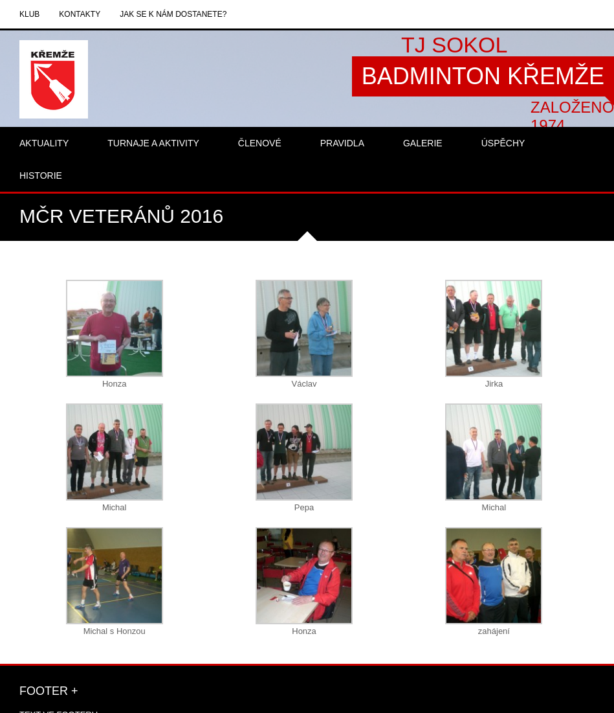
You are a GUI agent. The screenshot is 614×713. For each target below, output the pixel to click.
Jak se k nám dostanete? (173, 14)
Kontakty (79, 14)
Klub (29, 14)
